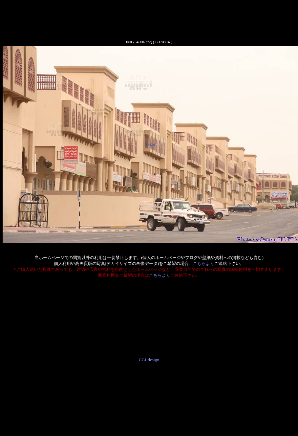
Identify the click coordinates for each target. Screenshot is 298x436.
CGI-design (149, 359)
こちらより (203, 263)
